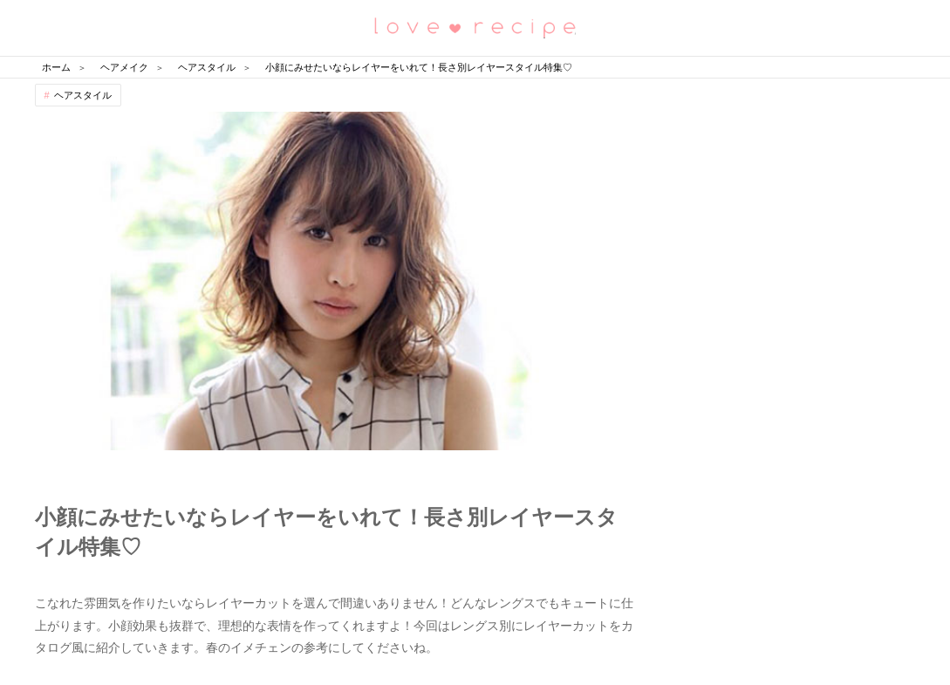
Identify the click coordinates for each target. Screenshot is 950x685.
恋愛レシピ (475, 26)
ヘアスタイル (83, 95)
